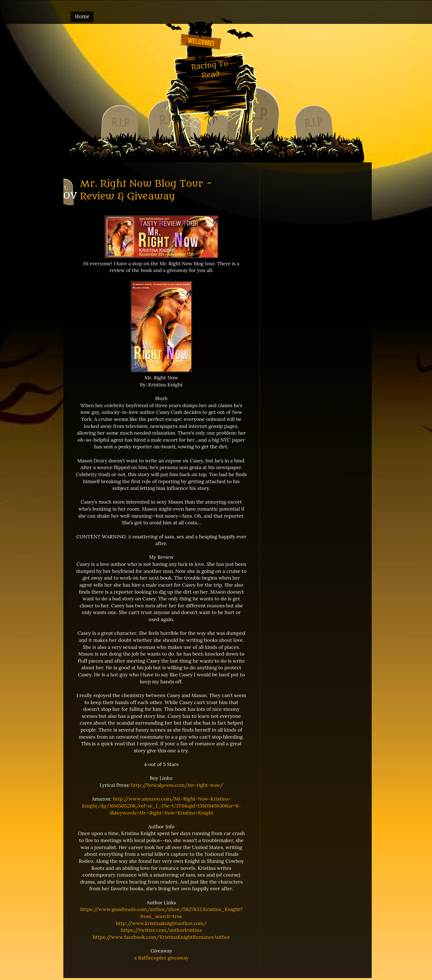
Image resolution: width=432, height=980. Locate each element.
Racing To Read (209, 69)
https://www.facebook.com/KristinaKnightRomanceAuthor (161, 937)
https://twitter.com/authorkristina (161, 930)
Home (82, 17)
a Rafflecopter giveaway (161, 957)
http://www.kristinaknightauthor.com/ (161, 923)
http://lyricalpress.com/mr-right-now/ (177, 785)
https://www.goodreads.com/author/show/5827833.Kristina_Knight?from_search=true (161, 912)
